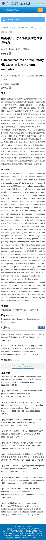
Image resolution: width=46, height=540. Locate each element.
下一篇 (29, 366)
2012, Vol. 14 (22, 28)
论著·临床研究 (6, 32)
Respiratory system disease (12, 319)
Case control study (34, 319)
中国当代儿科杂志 (11, 10)
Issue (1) (33, 28)
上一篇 (17, 366)
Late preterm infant (8, 322)
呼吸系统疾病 (6, 310)
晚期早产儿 (34, 310)
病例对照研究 (20, 310)
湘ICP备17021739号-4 (23, 526)
